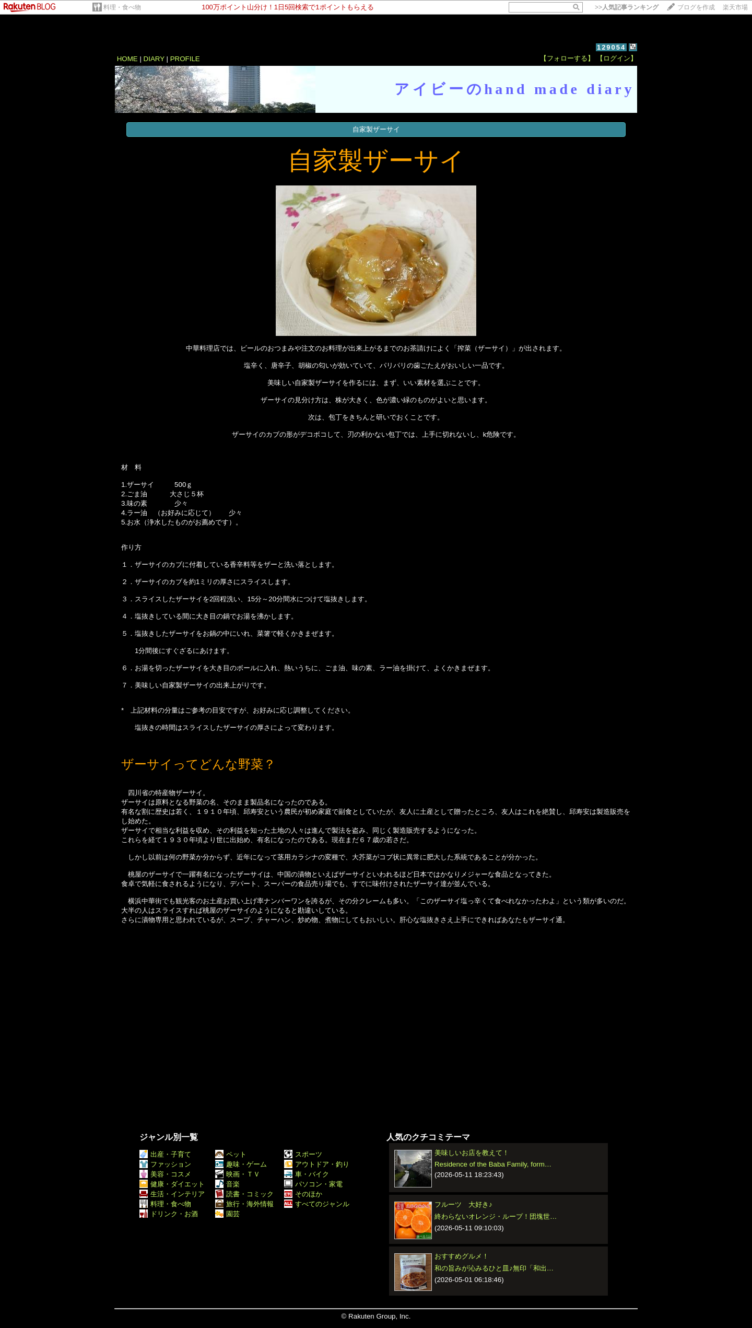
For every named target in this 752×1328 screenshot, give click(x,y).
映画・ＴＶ (237, 1174)
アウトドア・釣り (316, 1164)
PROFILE (185, 59)
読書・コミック (244, 1194)
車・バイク (306, 1174)
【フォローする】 (567, 58)
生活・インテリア (172, 1194)
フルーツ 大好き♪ (463, 1204)
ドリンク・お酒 (168, 1214)
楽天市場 (735, 7)
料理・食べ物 (122, 7)
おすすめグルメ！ (461, 1256)
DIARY (154, 59)
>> (627, 7)
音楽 (227, 1184)
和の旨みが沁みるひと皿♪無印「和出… (494, 1268)
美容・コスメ (165, 1174)
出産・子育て (165, 1154)
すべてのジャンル (316, 1204)
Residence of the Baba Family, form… (492, 1164)
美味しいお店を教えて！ (471, 1153)
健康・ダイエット (172, 1184)
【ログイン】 (616, 58)
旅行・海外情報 (244, 1204)
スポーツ (303, 1154)
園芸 (227, 1214)
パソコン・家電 (313, 1184)
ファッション (165, 1164)
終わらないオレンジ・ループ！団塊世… (495, 1216)
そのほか (303, 1194)
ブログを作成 (696, 7)
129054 (611, 47)
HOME (127, 59)
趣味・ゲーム (241, 1164)
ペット (230, 1154)
